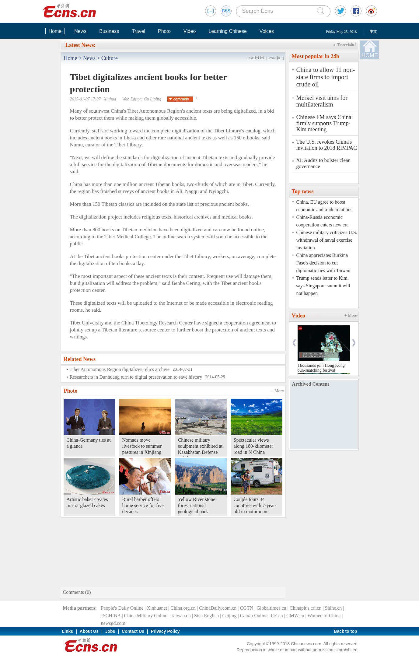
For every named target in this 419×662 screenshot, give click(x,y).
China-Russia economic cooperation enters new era (322, 221)
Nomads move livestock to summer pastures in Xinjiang (142, 446)
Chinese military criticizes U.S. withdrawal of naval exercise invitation (326, 240)
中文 (373, 32)
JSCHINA (111, 615)
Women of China (323, 615)
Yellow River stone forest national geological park (196, 505)
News (80, 31)
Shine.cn (333, 608)
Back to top (345, 631)
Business (109, 31)
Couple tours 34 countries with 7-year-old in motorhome (255, 505)
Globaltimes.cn (271, 608)
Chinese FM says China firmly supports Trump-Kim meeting (323, 123)
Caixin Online (253, 615)
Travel (138, 31)
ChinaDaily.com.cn (217, 608)
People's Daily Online (122, 608)
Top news (303, 191)
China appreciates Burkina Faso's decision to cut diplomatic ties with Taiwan (323, 263)
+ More (277, 391)
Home (55, 31)
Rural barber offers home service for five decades (143, 505)
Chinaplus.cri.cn (306, 608)
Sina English (206, 615)
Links (67, 631)
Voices (267, 31)
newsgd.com (113, 623)
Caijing (229, 615)
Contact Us (133, 631)
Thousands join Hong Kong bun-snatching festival (321, 368)
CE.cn (277, 615)
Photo (164, 31)
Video (189, 31)
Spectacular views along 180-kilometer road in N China (253, 446)
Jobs (110, 631)
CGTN (246, 608)
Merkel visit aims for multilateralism (321, 101)
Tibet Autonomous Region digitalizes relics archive (120, 369)
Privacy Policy (165, 631)
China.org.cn (182, 608)
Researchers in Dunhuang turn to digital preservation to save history (136, 377)
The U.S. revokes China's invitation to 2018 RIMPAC (326, 145)
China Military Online (145, 615)
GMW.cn (295, 615)
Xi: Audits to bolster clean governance (323, 163)
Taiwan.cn (181, 615)
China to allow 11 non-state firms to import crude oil (325, 77)
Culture (109, 58)
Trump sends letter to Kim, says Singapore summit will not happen (323, 285)
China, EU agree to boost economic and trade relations (324, 205)
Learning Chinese (227, 31)
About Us (89, 631)
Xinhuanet (157, 608)
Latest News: (80, 45)
